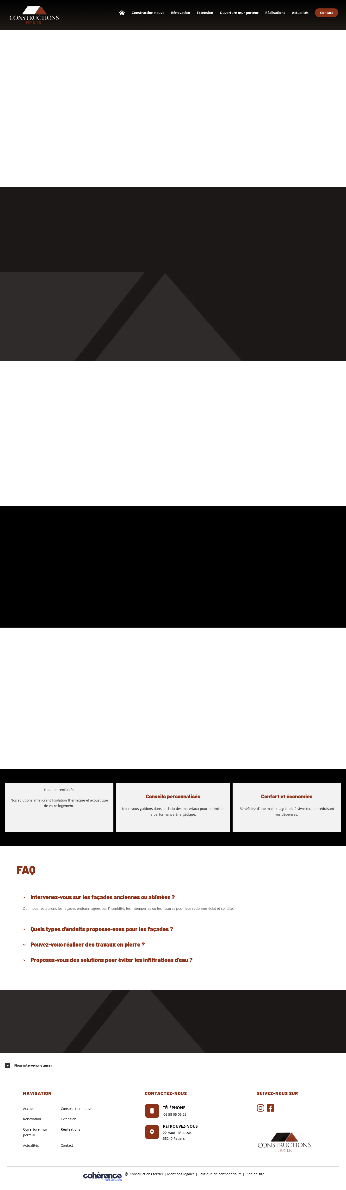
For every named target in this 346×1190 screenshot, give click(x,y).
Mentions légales (181, 1174)
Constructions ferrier (146, 1174)
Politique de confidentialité (220, 1174)
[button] (173, 897)
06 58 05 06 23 (174, 1114)
